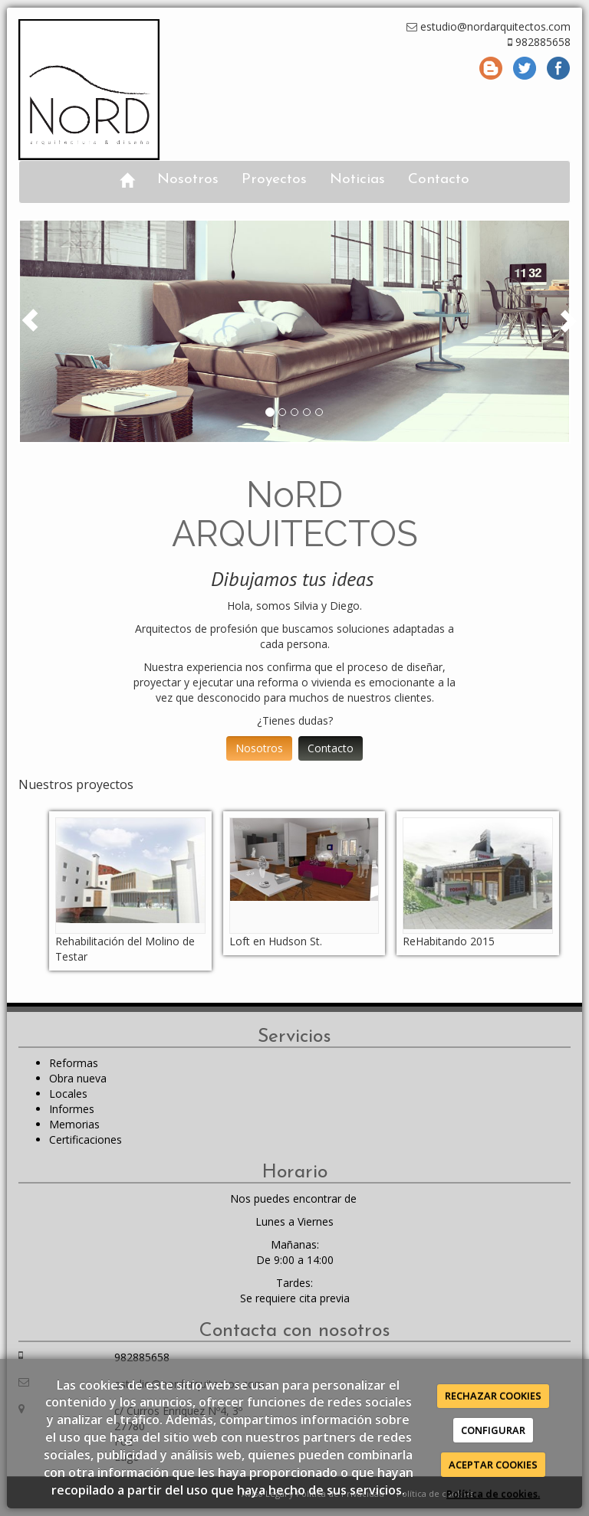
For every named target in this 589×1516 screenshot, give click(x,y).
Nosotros (188, 179)
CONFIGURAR (493, 1430)
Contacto (438, 179)
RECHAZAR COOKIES (493, 1396)
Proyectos (274, 179)
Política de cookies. (493, 1494)
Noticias (357, 179)
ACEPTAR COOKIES (493, 1465)
